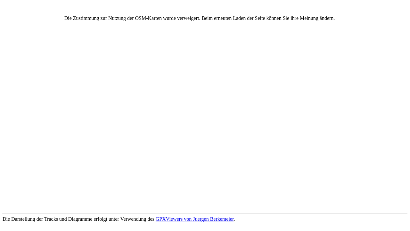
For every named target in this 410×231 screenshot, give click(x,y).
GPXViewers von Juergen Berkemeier (195, 219)
